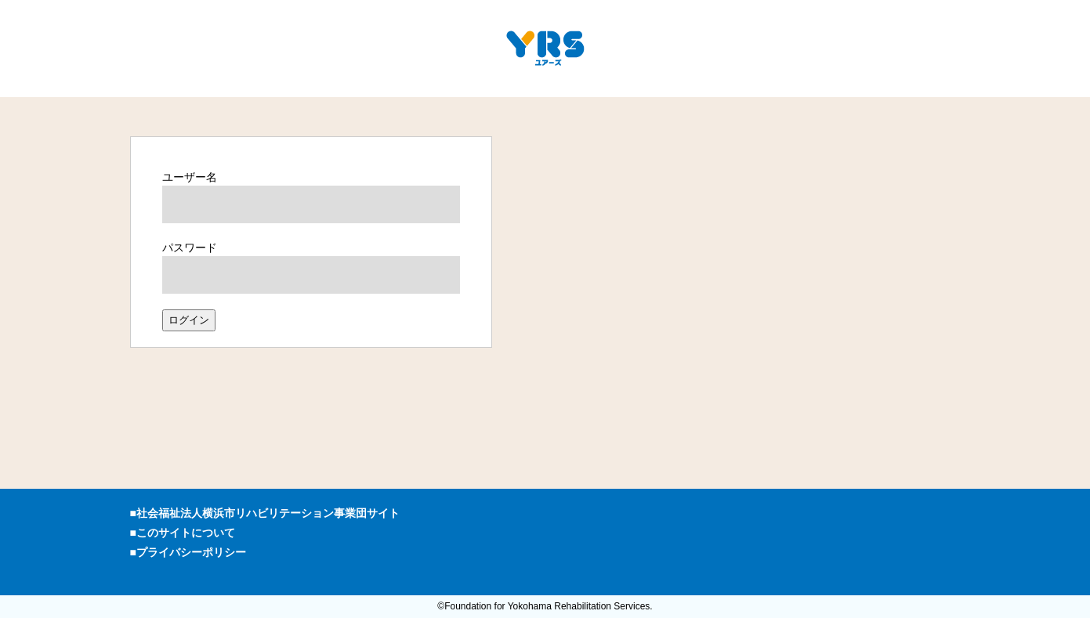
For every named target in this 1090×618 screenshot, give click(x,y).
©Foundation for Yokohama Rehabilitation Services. (544, 606)
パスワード (189, 247)
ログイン (188, 320)
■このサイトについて (182, 532)
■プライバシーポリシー (188, 552)
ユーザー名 (189, 177)
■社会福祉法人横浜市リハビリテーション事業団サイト (265, 513)
